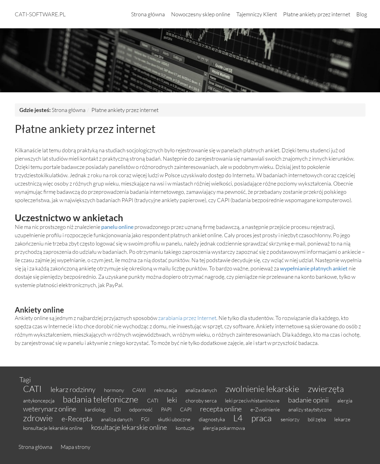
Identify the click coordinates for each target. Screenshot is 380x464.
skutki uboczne (174, 419)
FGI (145, 419)
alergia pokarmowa (224, 428)
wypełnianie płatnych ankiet (314, 268)
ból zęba (317, 419)
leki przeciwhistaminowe (253, 400)
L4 (238, 418)
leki (172, 399)
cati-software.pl (40, 14)
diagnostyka (212, 419)
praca (262, 418)
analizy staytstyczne (310, 409)
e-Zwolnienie (265, 409)
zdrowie (38, 418)
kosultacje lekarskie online (129, 427)
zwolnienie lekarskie (263, 388)
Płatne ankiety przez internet (316, 14)
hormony (114, 390)
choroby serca (202, 400)
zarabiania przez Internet (187, 317)
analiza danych (201, 390)
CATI (33, 388)
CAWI (139, 390)
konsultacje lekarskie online (53, 428)
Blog (361, 14)
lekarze (342, 419)
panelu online (117, 226)
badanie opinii (309, 399)
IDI (118, 409)
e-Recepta (78, 418)
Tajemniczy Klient (256, 14)
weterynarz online (50, 408)
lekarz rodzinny (73, 389)
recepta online (221, 408)
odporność (141, 409)
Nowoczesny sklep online (200, 14)
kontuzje (185, 428)
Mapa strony (75, 446)
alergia (344, 400)
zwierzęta (326, 388)
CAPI (186, 409)
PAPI (167, 409)
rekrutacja (166, 390)
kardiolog (95, 409)
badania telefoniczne (101, 399)
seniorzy (290, 419)
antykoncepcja (39, 400)
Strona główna (148, 14)
